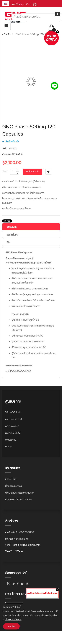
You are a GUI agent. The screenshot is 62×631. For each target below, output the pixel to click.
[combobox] (37, 17)
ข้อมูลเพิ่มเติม (12, 234)
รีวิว (8, 242)
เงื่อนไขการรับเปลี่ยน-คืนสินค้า (18, 499)
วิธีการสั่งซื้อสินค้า (13, 412)
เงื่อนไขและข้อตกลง (13, 485)
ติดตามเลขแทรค (12, 426)
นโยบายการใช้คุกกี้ (13, 619)
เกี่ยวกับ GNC (11, 479)
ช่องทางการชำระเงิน (14, 419)
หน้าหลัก (6, 34)
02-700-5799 (26, 532)
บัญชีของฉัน (10, 439)
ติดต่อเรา (9, 446)
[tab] (31, 226)
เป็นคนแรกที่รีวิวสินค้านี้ (12, 154)
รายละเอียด (11, 227)
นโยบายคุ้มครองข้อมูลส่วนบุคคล (19, 492)
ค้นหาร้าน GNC (12, 432)
